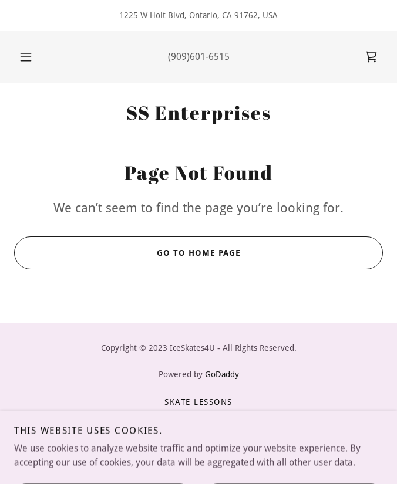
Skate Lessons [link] (198, 402)
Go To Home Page (127, 252)
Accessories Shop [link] (198, 430)
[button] (31, 57)
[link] (371, 57)
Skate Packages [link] (199, 416)
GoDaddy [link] (222, 374)
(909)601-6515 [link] (199, 56)
